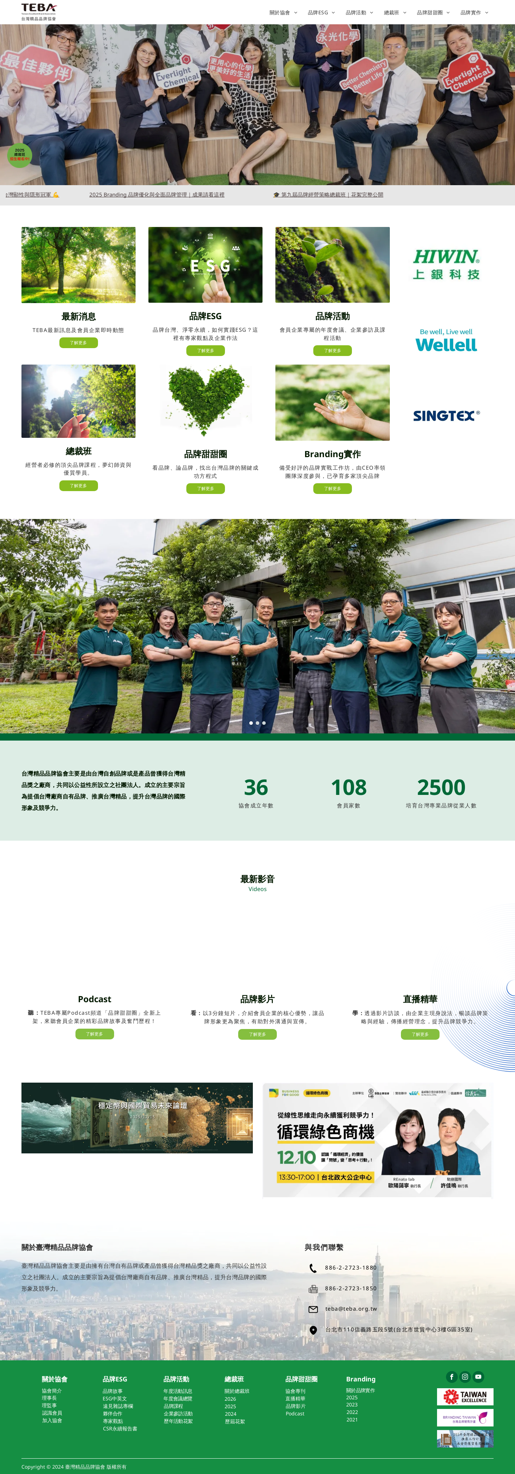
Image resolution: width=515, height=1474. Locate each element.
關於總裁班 (237, 1391)
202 (229, 1398)
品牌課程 (173, 1406)
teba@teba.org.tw (351, 1308)
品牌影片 (296, 1406)
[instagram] (465, 1378)
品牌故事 (113, 1391)
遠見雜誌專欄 (118, 1406)
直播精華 (295, 1398)
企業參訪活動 (178, 1413)
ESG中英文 (115, 1398)
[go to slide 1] (251, 723)
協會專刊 (295, 1391)
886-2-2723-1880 (351, 1267)
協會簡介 (52, 1390)
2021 (352, 1419)
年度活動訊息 (177, 1391)
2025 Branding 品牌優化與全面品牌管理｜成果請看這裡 (179, 194)
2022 (352, 1412)
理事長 (49, 1397)
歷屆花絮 (235, 1421)
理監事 (49, 1405)
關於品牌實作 (360, 1390)
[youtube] (478, 1378)
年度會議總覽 (177, 1398)
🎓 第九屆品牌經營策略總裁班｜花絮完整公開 (350, 194)
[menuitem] (283, 12)
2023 (352, 1404)
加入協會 (52, 1420)
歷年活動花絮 (178, 1421)
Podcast (295, 1413)
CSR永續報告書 (120, 1428)
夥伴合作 (112, 1413)
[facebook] (452, 1378)
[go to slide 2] (257, 723)
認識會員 (52, 1412)
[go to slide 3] (264, 723)
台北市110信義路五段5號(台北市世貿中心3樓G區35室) (399, 1329)
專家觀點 (113, 1421)
